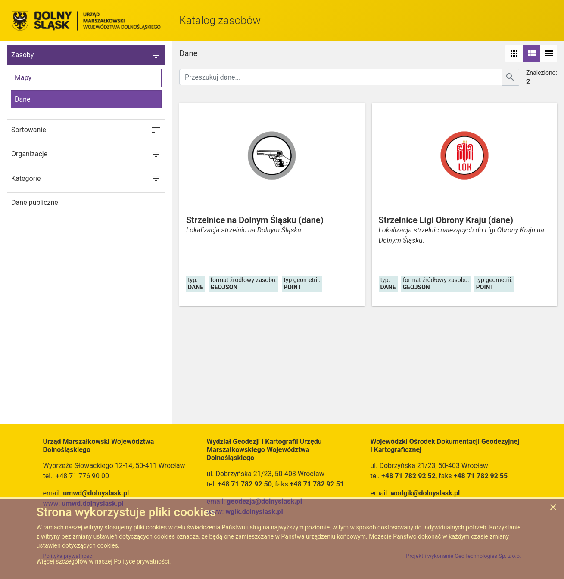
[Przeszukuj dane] (340, 77)
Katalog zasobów (220, 20)
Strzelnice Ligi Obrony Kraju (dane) (446, 220)
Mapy (23, 78)
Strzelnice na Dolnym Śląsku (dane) (255, 220)
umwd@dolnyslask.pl (96, 493)
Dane (23, 99)
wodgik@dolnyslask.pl (425, 493)
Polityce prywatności (141, 561)
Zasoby (86, 55)
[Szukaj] (510, 77)
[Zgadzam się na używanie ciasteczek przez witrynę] (553, 508)
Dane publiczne (34, 202)
